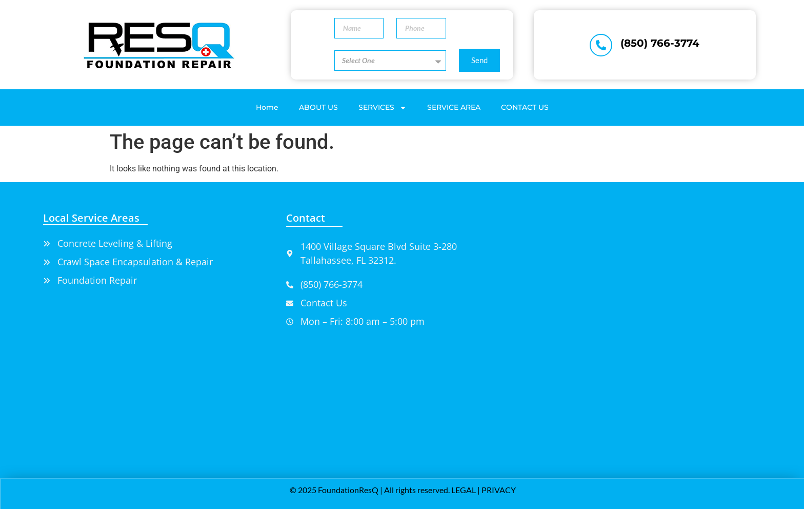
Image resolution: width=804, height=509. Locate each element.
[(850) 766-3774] (601, 45)
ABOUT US (318, 107)
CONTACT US (525, 107)
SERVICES (382, 107)
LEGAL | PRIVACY (483, 490)
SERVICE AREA (453, 107)
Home (267, 107)
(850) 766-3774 (659, 43)
